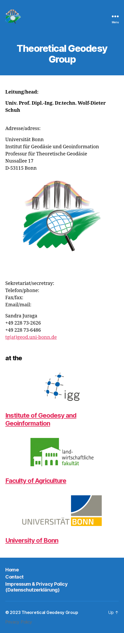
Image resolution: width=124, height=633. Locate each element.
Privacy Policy (18, 622)
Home (12, 569)
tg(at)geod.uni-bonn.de (31, 337)
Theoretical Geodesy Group (49, 612)
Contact (14, 577)
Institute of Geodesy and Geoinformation (40, 419)
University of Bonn (31, 540)
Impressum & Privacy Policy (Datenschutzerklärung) (36, 587)
